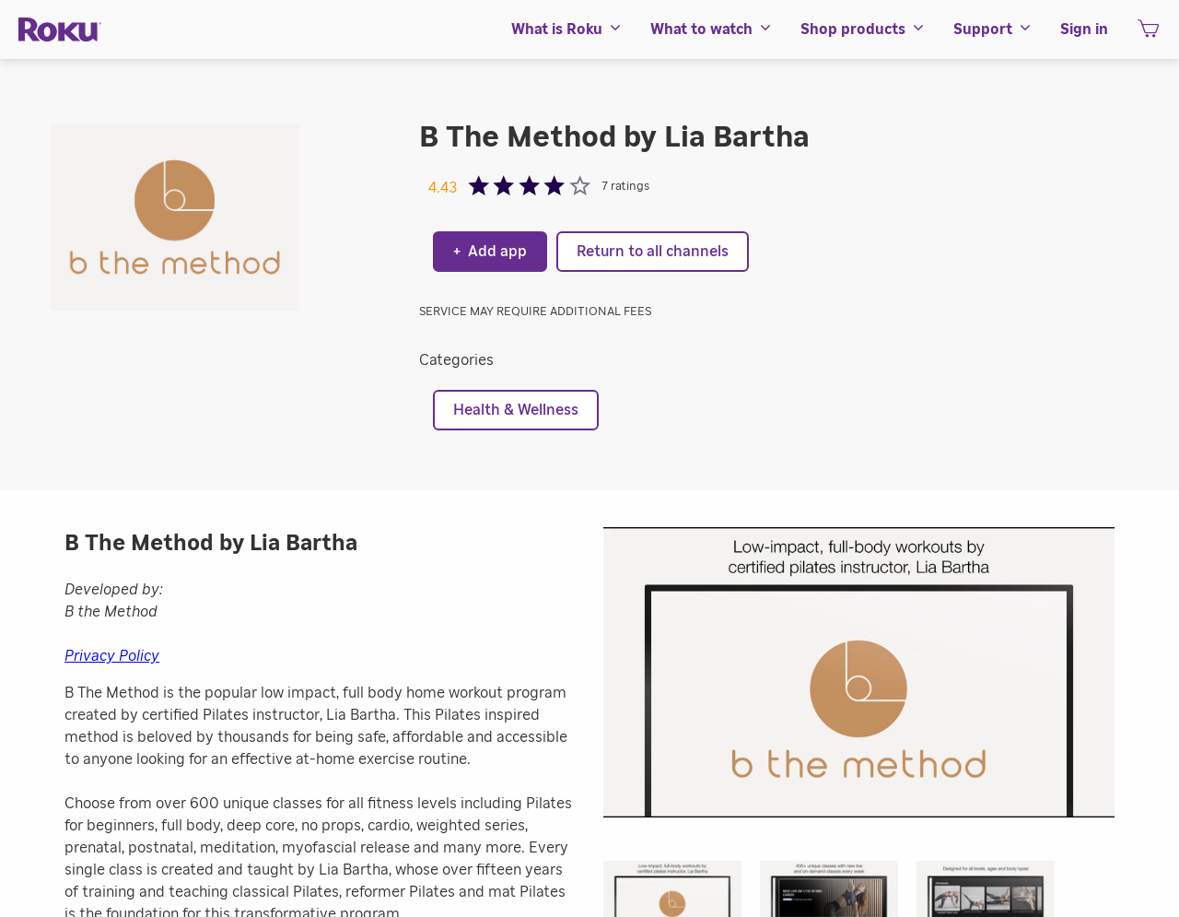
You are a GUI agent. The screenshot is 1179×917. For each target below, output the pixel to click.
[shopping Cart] (1148, 34)
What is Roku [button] (567, 29)
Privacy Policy (111, 656)
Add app (490, 251)
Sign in (1084, 29)
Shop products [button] (863, 29)
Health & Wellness (515, 410)
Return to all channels (653, 251)
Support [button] (993, 29)
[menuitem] (566, 29)
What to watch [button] (711, 29)
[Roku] (59, 30)
